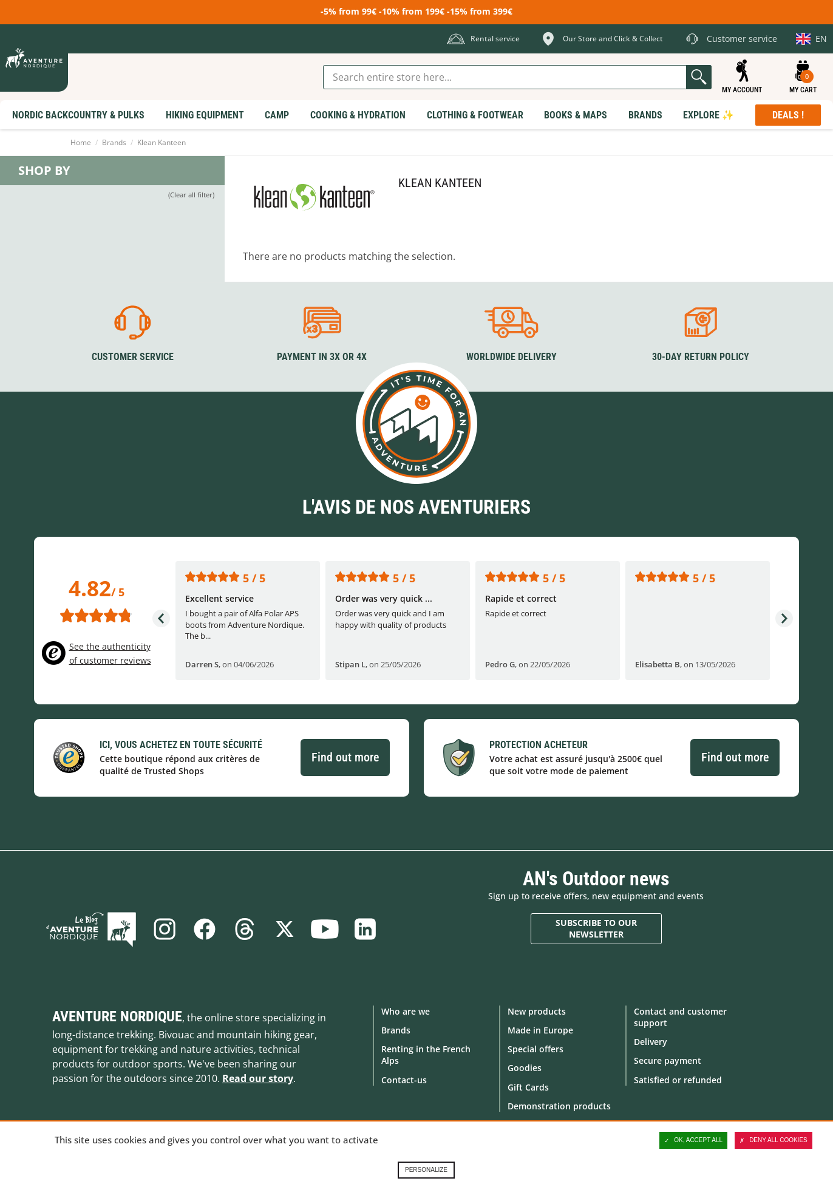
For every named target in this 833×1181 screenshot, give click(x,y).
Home (80, 142)
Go (699, 77)
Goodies (525, 1068)
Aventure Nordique (117, 1016)
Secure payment (667, 1060)
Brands (114, 142)
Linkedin (365, 929)
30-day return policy (700, 356)
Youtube (325, 929)
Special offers (535, 1049)
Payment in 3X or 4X (322, 356)
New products (537, 1011)
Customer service (133, 356)
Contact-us (404, 1080)
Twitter (285, 929)
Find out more (345, 757)
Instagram (164, 929)
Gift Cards (528, 1087)
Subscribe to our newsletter (596, 929)
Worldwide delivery (511, 356)
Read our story (257, 1078)
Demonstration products (559, 1106)
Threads (244, 929)
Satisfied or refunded (678, 1080)
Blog (91, 929)
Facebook (204, 929)
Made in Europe (540, 1030)
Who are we (405, 1011)
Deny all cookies (773, 1140)
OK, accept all (693, 1140)
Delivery (650, 1041)
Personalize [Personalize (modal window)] (426, 1169)
